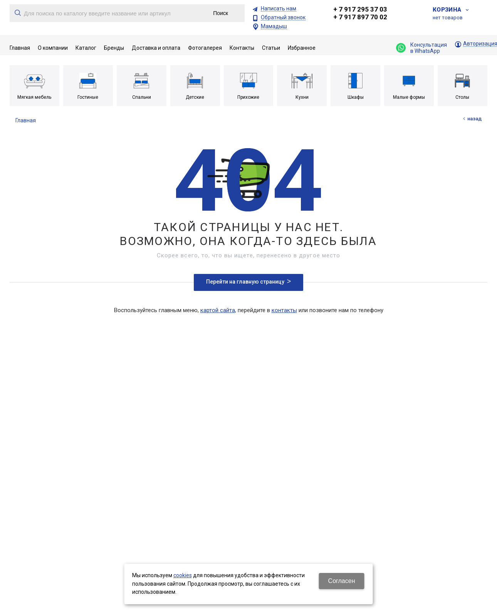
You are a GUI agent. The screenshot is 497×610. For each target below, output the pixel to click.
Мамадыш (274, 26)
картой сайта (217, 310)
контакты (284, 310)
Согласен (341, 581)
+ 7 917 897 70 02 (360, 17)
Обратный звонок (283, 17)
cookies (182, 575)
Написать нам (278, 9)
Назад (474, 119)
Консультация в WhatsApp (421, 48)
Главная (25, 120)
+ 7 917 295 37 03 (360, 9)
